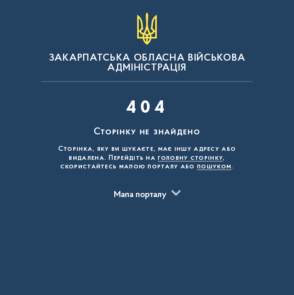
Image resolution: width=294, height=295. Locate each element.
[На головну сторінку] (147, 42)
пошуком (214, 166)
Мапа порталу (140, 195)
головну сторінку (190, 158)
